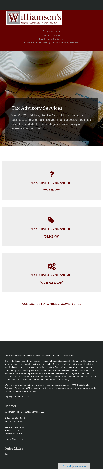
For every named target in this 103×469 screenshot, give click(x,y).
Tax (6, 454)
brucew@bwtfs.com (55, 39)
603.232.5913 (53, 31)
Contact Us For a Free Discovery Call (51, 303)
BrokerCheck (70, 355)
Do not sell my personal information (21, 391)
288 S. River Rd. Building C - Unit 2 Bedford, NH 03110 (52, 42)
